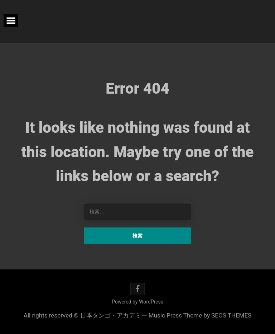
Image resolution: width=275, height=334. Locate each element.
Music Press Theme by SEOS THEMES (200, 315)
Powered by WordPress (137, 302)
